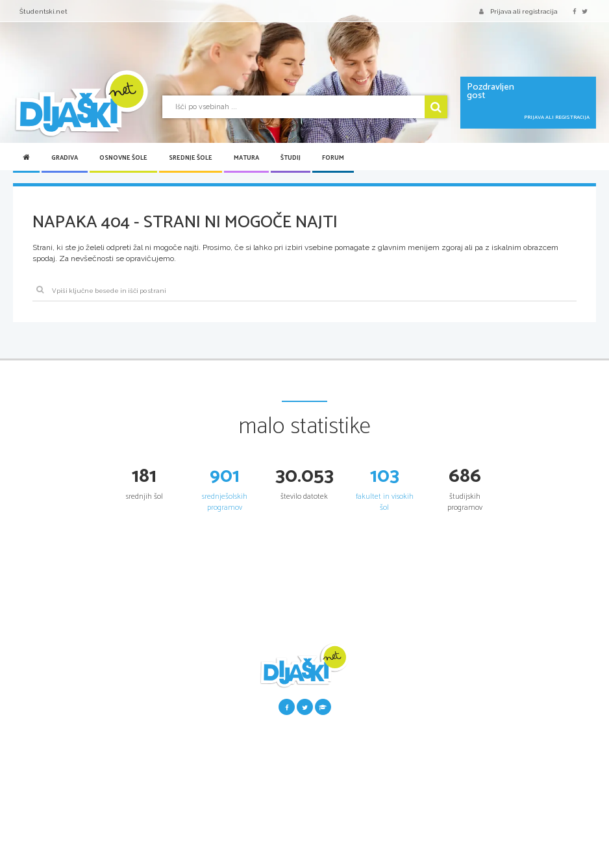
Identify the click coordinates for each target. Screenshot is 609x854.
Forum (333, 158)
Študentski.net (43, 11)
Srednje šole (190, 158)
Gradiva (64, 158)
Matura (246, 158)
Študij (290, 158)
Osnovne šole (123, 158)
